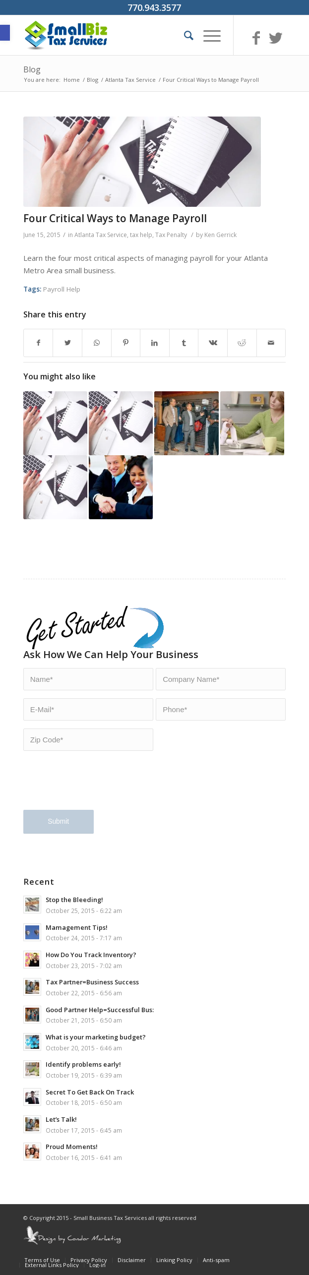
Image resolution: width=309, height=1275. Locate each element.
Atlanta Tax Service (100, 235)
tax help (141, 235)
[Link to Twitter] (276, 38)
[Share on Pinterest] (126, 343)
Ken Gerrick (220, 235)
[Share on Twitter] (67, 343)
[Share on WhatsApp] (96, 343)
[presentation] (98, 786)
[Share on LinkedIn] (154, 343)
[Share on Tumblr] (184, 343)
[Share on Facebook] (38, 343)
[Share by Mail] (271, 343)
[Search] (183, 35)
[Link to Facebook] (256, 38)
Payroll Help (61, 289)
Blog (32, 69)
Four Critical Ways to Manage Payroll (115, 218)
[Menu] (207, 35)
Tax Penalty (171, 235)
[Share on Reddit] (242, 343)
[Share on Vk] (212, 343)
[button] (5, 33)
